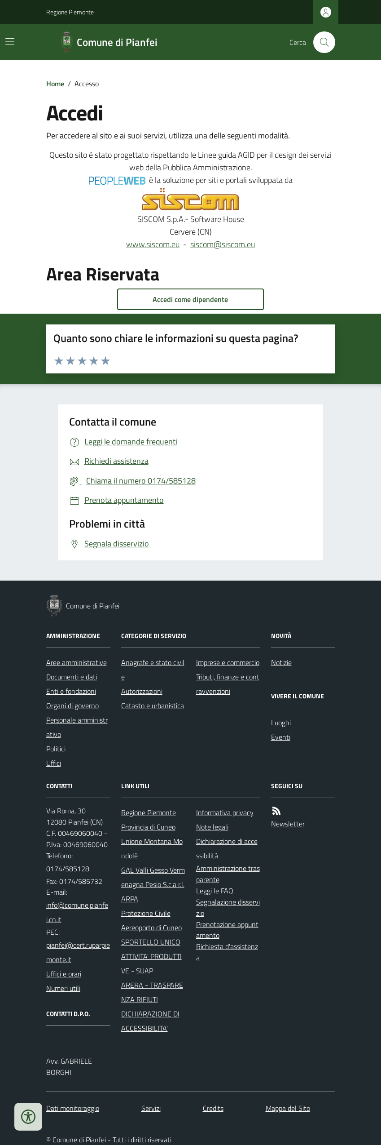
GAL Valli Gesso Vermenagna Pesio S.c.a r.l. (153, 877)
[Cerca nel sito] (320, 42)
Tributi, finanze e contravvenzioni (227, 684)
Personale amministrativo (77, 727)
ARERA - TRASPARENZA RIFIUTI (152, 992)
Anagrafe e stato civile (152, 669)
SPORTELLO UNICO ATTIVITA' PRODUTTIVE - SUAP (151, 956)
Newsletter (288, 823)
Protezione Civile (146, 913)
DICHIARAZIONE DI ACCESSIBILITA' (150, 1021)
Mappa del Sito (288, 1108)
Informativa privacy (225, 812)
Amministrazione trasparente (228, 874)
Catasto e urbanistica (152, 705)
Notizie (281, 662)
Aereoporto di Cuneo (151, 927)
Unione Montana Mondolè (152, 848)
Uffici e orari (63, 973)
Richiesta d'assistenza (227, 952)
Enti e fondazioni (71, 691)
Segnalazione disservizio (228, 907)
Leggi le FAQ (214, 890)
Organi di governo (72, 705)
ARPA (129, 898)
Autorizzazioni (141, 691)
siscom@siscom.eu (222, 244)
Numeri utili (63, 988)
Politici (56, 748)
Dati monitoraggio (72, 1108)
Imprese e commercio (227, 662)
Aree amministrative (76, 662)
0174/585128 (67, 868)
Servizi (151, 1108)
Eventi (280, 737)
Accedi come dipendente (190, 299)
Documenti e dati (71, 676)
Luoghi (281, 722)
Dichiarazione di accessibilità (227, 848)
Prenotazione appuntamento (227, 930)
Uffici (53, 763)
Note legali (212, 826)
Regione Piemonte (70, 12)
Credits (213, 1108)
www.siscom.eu (153, 244)
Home (55, 83)
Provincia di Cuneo (148, 826)
